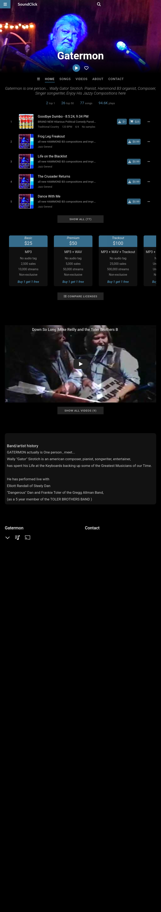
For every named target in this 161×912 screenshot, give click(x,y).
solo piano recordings (136, 731)
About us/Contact (37, 887)
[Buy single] (124, 122)
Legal (113, 887)
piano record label (120, 723)
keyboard (12, 716)
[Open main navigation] (5, 4)
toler (116, 738)
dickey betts (14, 738)
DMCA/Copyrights (78, 887)
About (97, 79)
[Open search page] (157, 4)
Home (50, 79)
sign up (21, 689)
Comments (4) (18, 621)
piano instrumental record (24, 746)
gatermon (102, 738)
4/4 (75, 126)
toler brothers (15, 723)
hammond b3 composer (46, 723)
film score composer (69, 716)
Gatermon (14, 523)
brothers (93, 716)
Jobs (57, 887)
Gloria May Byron (132, 822)
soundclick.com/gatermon (30, 548)
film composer (131, 716)
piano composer (17, 731)
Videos (81, 79)
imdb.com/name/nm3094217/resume (38, 554)
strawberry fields (79, 738)
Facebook (18, 560)
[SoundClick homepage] (28, 4)
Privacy (100, 887)
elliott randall (77, 731)
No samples (87, 126)
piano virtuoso (133, 738)
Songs (65, 79)
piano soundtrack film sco (45, 738)
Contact (116, 79)
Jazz (15, 538)
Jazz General (43, 145)
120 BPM (65, 126)
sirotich (72, 723)
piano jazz (110, 716)
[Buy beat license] (137, 122)
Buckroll (98, 822)
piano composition (103, 731)
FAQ (18, 887)
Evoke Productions (28, 822)
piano (27, 716)
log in (36, 689)
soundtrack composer (48, 731)
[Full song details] (151, 122)
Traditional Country (46, 126)
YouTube (17, 566)
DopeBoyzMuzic (63, 822)
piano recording (92, 723)
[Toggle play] (9, 121)
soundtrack (42, 716)
